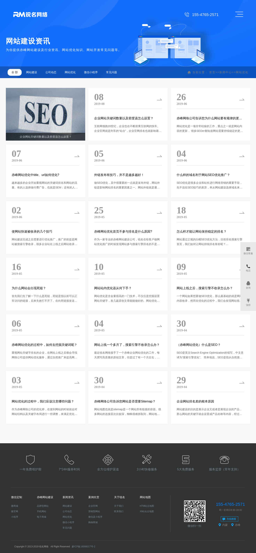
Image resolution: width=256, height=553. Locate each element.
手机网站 (41, 511)
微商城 (14, 506)
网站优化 (70, 72)
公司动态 (50, 72)
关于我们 (118, 506)
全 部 (15, 72)
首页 (212, 72)
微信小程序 (91, 72)
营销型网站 (94, 511)
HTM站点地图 (147, 506)
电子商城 (41, 517)
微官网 (14, 511)
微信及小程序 (95, 517)
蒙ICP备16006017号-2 (83, 546)
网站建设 (31, 72)
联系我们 (118, 511)
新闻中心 (225, 72)
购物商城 (93, 522)
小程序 (14, 517)
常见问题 (111, 72)
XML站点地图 (147, 511)
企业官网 (93, 506)
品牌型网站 (43, 506)
